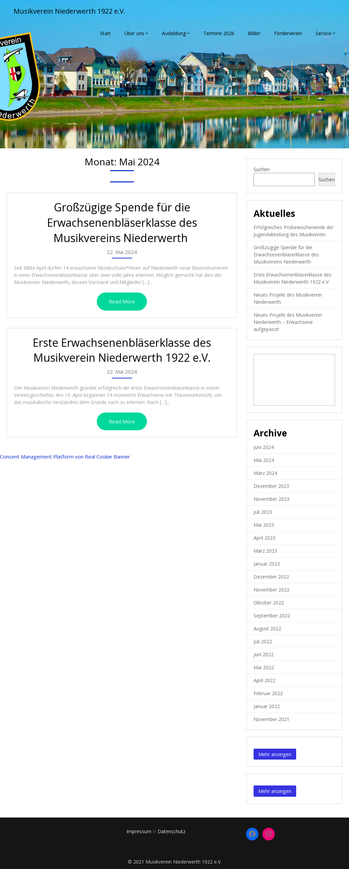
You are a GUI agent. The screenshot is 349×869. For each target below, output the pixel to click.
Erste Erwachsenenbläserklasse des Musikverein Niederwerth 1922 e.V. (122, 350)
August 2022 (267, 628)
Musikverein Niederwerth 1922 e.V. (69, 11)
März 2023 (265, 551)
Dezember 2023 (271, 486)
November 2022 (271, 589)
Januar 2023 (267, 563)
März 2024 (265, 473)
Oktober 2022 (269, 602)
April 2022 (264, 680)
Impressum (138, 831)
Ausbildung (174, 33)
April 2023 (264, 538)
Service (323, 33)
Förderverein (288, 33)
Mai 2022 (264, 667)
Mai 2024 (264, 460)
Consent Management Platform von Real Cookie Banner (65, 456)
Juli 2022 (263, 641)
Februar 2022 (268, 693)
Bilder (254, 33)
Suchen (262, 169)
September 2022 (272, 615)
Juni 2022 (264, 654)
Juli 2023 (263, 512)
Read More (122, 301)
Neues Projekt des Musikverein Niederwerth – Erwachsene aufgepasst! (288, 322)
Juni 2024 (264, 447)
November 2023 (271, 499)
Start (105, 33)
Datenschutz (171, 831)
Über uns (134, 33)
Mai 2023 (264, 525)
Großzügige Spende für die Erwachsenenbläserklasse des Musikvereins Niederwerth (122, 222)
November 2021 (271, 719)
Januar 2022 (267, 706)
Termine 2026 (218, 33)
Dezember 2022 (271, 576)
